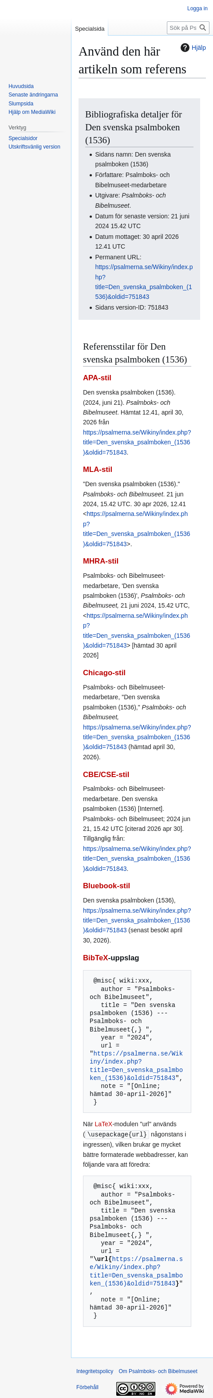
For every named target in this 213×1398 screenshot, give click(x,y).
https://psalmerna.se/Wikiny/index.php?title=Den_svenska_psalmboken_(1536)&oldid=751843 (137, 442)
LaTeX (103, 1124)
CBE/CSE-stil (106, 774)
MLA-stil (97, 469)
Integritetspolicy (94, 1371)
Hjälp (192, 47)
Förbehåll (87, 1387)
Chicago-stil (104, 673)
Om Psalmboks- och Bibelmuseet (157, 1371)
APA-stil (97, 378)
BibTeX (95, 958)
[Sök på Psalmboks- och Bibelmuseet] (188, 27)
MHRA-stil (100, 561)
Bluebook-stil (106, 886)
